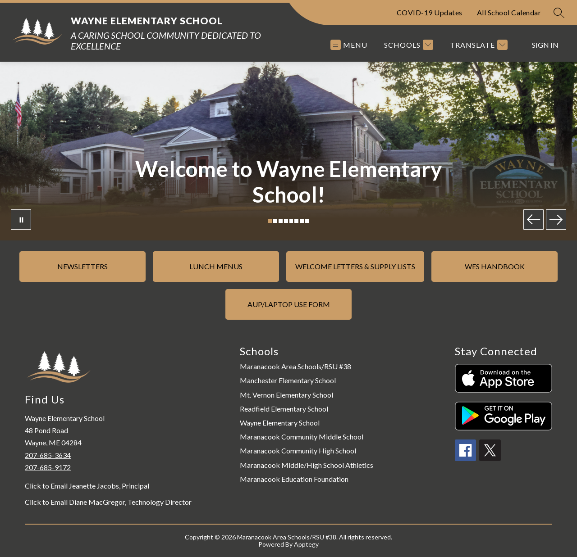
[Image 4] (286, 221)
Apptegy (306, 544)
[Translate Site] (478, 44)
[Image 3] (281, 221)
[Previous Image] (533, 219)
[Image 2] (275, 221)
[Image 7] (302, 221)
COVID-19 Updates (430, 12)
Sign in (545, 45)
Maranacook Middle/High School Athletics (306, 464)
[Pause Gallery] (21, 219)
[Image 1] (270, 221)
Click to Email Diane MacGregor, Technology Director (108, 502)
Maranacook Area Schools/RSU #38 (295, 366)
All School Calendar (509, 12)
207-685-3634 (48, 455)
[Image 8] (307, 221)
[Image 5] (291, 221)
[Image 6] (296, 221)
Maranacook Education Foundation (294, 478)
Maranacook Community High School (298, 450)
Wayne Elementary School (280, 422)
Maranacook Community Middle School (301, 436)
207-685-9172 (48, 467)
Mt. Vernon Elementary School (286, 394)
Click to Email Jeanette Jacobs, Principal (87, 485)
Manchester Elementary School (288, 380)
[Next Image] (556, 219)
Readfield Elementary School (284, 408)
